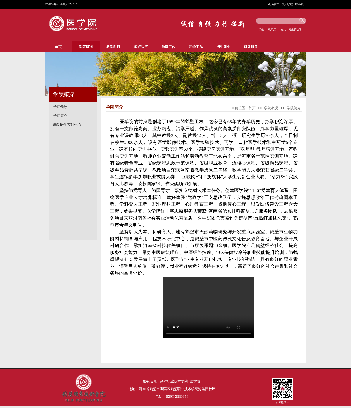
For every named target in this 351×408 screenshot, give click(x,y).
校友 (283, 29)
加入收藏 (288, 4)
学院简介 (60, 116)
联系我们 (300, 4)
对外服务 (251, 47)
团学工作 (196, 47)
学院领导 (60, 107)
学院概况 (86, 47)
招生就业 (223, 47)
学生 (261, 29)
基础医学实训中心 (67, 124)
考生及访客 (295, 29)
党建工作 (168, 47)
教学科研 (113, 47)
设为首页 (274, 4)
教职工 (272, 29)
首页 (58, 47)
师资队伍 (141, 47)
